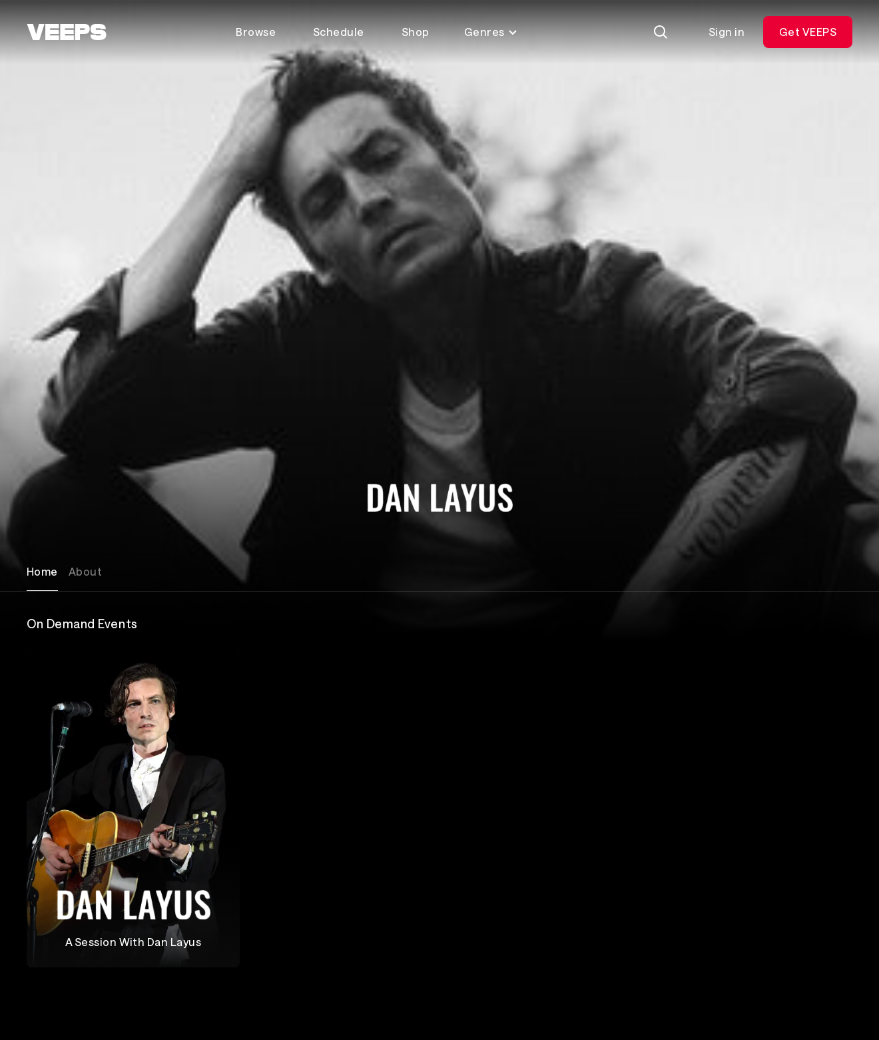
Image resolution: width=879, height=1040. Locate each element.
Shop (416, 31)
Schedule (338, 31)
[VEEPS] (67, 32)
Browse (256, 31)
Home (42, 571)
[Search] (661, 32)
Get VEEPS (807, 31)
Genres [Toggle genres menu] (491, 31)
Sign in (726, 31)
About (85, 571)
